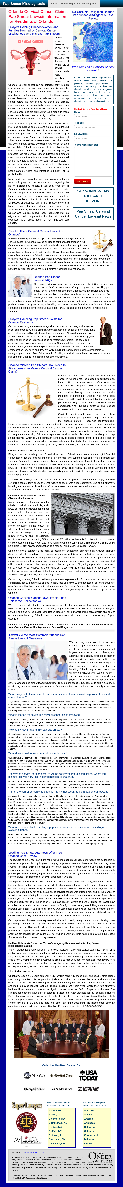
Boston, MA (55, 1127)
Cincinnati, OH (57, 1139)
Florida (88, 1143)
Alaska (88, 1114)
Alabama (89, 1110)
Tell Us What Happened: (86, 145)
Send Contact (83, 181)
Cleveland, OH (57, 1143)
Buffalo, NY (55, 1131)
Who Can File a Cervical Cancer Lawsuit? (93, 68)
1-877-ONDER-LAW (93, 191)
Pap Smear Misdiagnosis (24, 4)
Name (77, 112)
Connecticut (91, 1135)
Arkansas (89, 1123)
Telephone (79, 123)
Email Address (81, 134)
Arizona (88, 1118)
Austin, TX (55, 1114)
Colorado (89, 1131)
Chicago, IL (55, 1135)
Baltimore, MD (57, 1118)
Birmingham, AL (58, 1123)
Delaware (89, 1139)
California (89, 1127)
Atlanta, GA (55, 1110)
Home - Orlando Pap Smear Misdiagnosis (74, 3)
